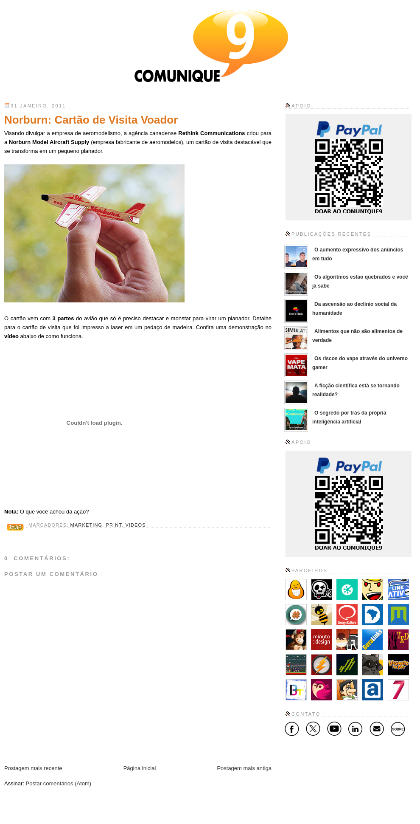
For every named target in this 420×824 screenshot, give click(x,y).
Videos (135, 525)
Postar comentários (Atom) (59, 783)
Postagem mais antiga (244, 768)
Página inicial (139, 768)
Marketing (86, 525)
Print (114, 525)
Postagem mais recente (33, 768)
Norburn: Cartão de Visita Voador (91, 119)
